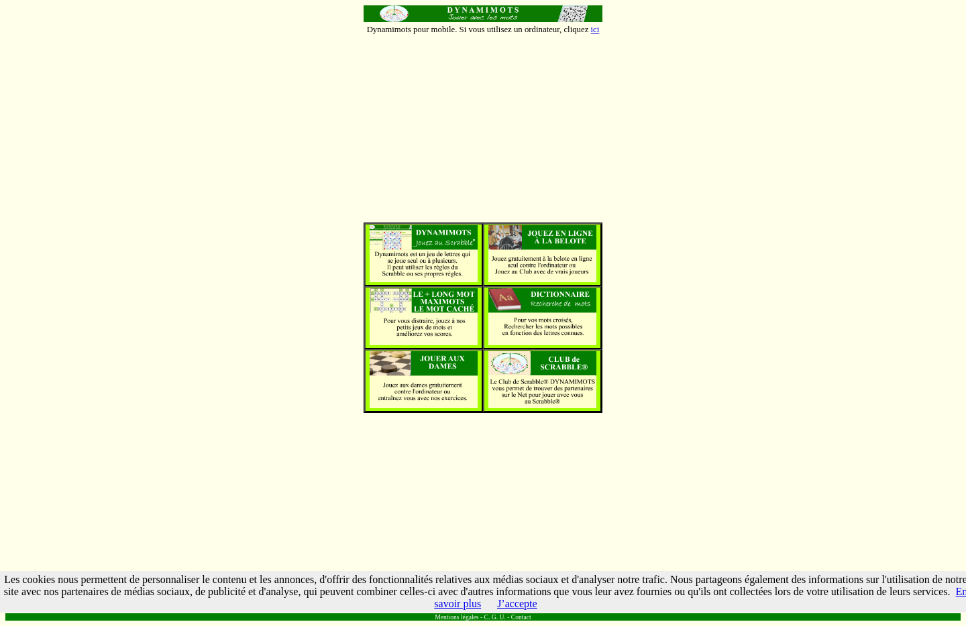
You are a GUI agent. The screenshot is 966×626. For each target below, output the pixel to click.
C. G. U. (495, 617)
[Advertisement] (482, 129)
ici (595, 29)
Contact (521, 617)
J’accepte (517, 603)
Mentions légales (456, 617)
